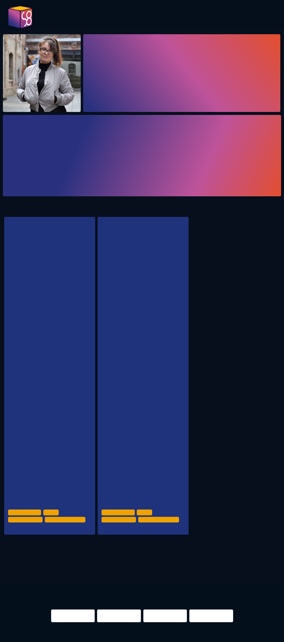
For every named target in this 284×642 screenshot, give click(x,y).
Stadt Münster (38, 474)
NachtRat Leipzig (40, 435)
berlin (197, 564)
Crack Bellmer (29, 533)
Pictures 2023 (74, 19)
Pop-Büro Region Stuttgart (47, 376)
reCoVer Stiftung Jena (44, 357)
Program (104, 17)
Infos (240, 17)
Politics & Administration (67, 524)
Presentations (178, 17)
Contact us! (265, 19)
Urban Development (25, 517)
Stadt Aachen (37, 337)
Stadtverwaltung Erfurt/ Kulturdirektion (56, 454)
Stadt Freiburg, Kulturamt (46, 396)
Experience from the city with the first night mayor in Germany (139, 242)
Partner (215, 17)
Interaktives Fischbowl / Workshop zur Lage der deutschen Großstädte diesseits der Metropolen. (49, 260)
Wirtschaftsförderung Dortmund (52, 318)
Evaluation (138, 17)
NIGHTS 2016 (250, 564)
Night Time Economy (26, 524)
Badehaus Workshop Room (136, 533)
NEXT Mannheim (40, 493)
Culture (52, 517)
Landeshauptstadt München (49, 415)
